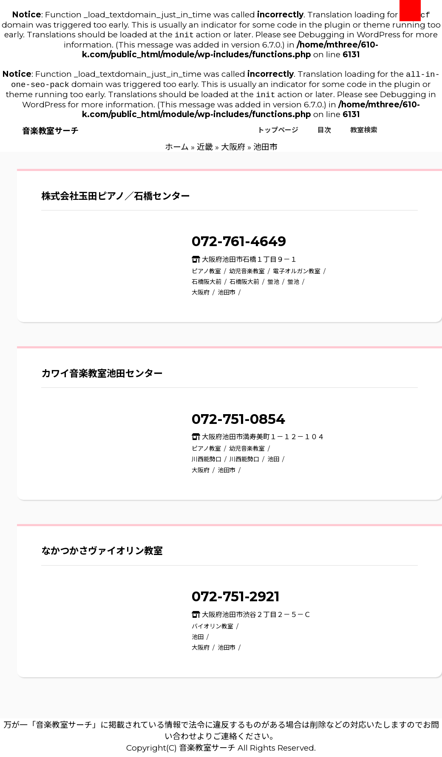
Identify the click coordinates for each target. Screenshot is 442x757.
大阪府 (233, 151)
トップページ (278, 134)
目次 (324, 134)
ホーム (177, 151)
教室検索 (363, 134)
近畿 (205, 151)
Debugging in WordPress (349, 36)
